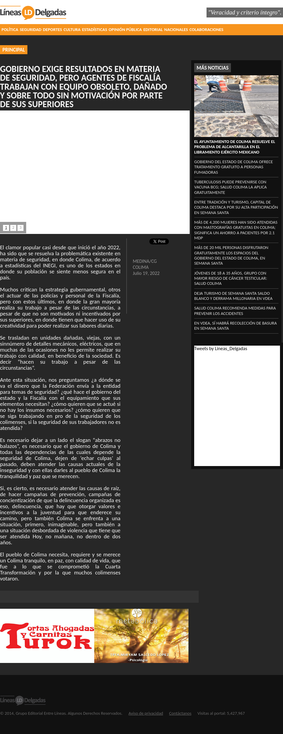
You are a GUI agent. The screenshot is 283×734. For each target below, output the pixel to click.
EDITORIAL (153, 29)
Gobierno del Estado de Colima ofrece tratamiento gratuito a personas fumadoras (233, 167)
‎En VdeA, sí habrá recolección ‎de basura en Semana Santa (235, 325)
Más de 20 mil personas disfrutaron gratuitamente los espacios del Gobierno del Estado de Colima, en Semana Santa (231, 255)
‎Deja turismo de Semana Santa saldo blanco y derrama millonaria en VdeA (233, 296)
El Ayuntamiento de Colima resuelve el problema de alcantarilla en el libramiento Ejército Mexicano (234, 147)
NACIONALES (176, 29)
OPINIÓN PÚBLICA (125, 29)
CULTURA (72, 29)
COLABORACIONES (206, 29)
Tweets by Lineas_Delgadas (220, 348)
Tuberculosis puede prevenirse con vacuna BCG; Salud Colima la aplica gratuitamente (230, 187)
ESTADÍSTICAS (94, 29)
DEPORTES (52, 29)
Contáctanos (180, 713)
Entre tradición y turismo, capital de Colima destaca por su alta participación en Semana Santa (236, 207)
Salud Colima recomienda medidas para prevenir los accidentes (235, 310)
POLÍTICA (10, 29)
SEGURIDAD (31, 29)
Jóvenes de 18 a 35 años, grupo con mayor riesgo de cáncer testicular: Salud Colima (230, 278)
